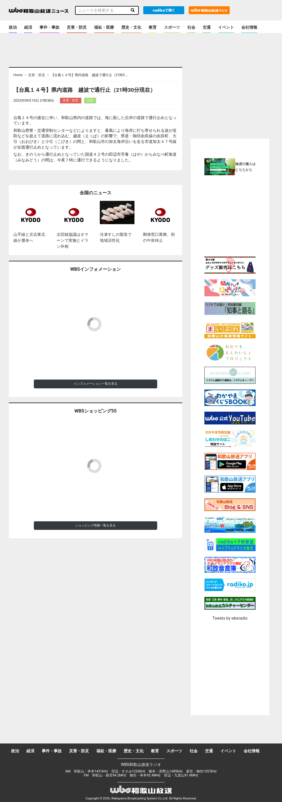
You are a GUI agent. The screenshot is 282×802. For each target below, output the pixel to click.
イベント (226, 27)
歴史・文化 (131, 27)
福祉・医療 (104, 27)
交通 (207, 27)
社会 (191, 27)
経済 (28, 27)
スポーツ (172, 27)
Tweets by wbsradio (229, 618)
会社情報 (249, 27)
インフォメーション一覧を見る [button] (95, 384)
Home (17, 75)
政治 (13, 27)
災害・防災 (77, 27)
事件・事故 (49, 27)
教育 (153, 27)
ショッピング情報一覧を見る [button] (95, 525)
